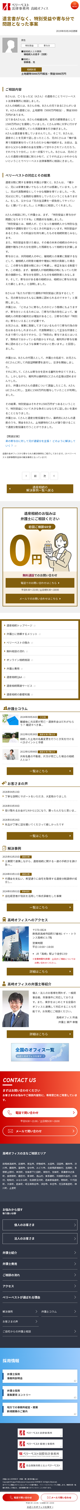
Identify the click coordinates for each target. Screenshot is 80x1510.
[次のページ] (54, 476)
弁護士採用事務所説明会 (14, 1376)
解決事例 (8, 1311)
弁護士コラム (49, 1311)
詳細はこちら (39, 971)
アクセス (8, 1286)
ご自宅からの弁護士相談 (17, 1331)
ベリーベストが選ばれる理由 (21, 1297)
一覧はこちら (39, 771)
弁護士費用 (10, 1264)
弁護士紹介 (10, 1253)
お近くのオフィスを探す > (40, 1507)
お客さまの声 (10, 1321)
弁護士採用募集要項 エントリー (19, 1393)
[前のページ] (26, 476)
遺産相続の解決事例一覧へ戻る (40, 488)
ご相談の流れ (11, 1275)
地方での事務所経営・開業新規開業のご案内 (22, 1409)
